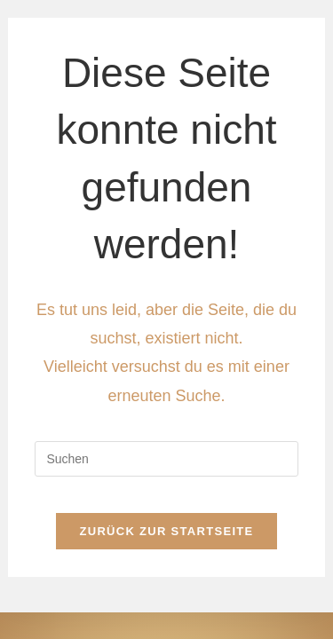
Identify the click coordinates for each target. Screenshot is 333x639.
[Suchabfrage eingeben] (166, 459)
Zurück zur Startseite (166, 531)
